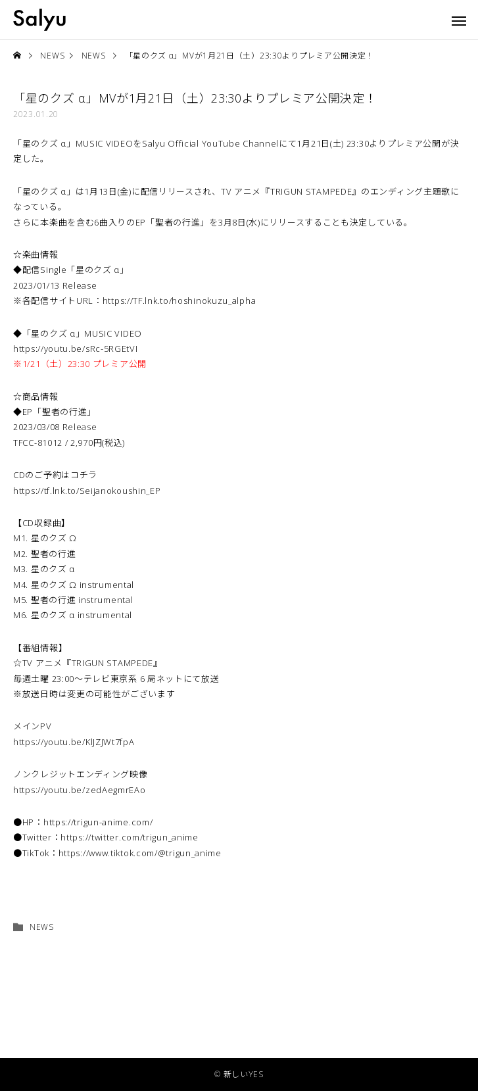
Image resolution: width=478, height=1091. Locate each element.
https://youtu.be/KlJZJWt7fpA (74, 742)
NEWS (42, 927)
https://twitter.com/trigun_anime (129, 837)
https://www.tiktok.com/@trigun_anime (140, 853)
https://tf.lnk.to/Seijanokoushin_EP (87, 491)
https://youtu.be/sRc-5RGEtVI (75, 348)
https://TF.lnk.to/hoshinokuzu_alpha (179, 300)
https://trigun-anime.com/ (98, 822)
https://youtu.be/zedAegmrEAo (79, 790)
